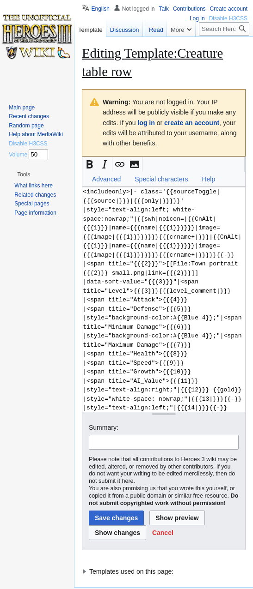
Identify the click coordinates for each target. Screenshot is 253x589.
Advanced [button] (106, 179)
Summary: (103, 427)
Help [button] (208, 179)
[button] (89, 164)
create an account (191, 122)
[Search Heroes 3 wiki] (224, 47)
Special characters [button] (161, 179)
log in (145, 122)
